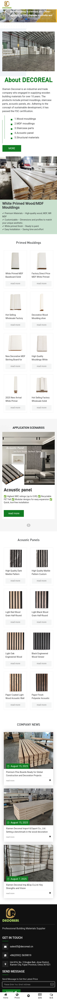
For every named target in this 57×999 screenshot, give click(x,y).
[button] (26, 19)
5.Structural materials (26, 137)
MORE (12, 148)
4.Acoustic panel (24, 132)
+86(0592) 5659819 (20, 955)
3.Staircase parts (24, 128)
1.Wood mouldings (25, 118)
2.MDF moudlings (24, 123)
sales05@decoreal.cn (21, 946)
